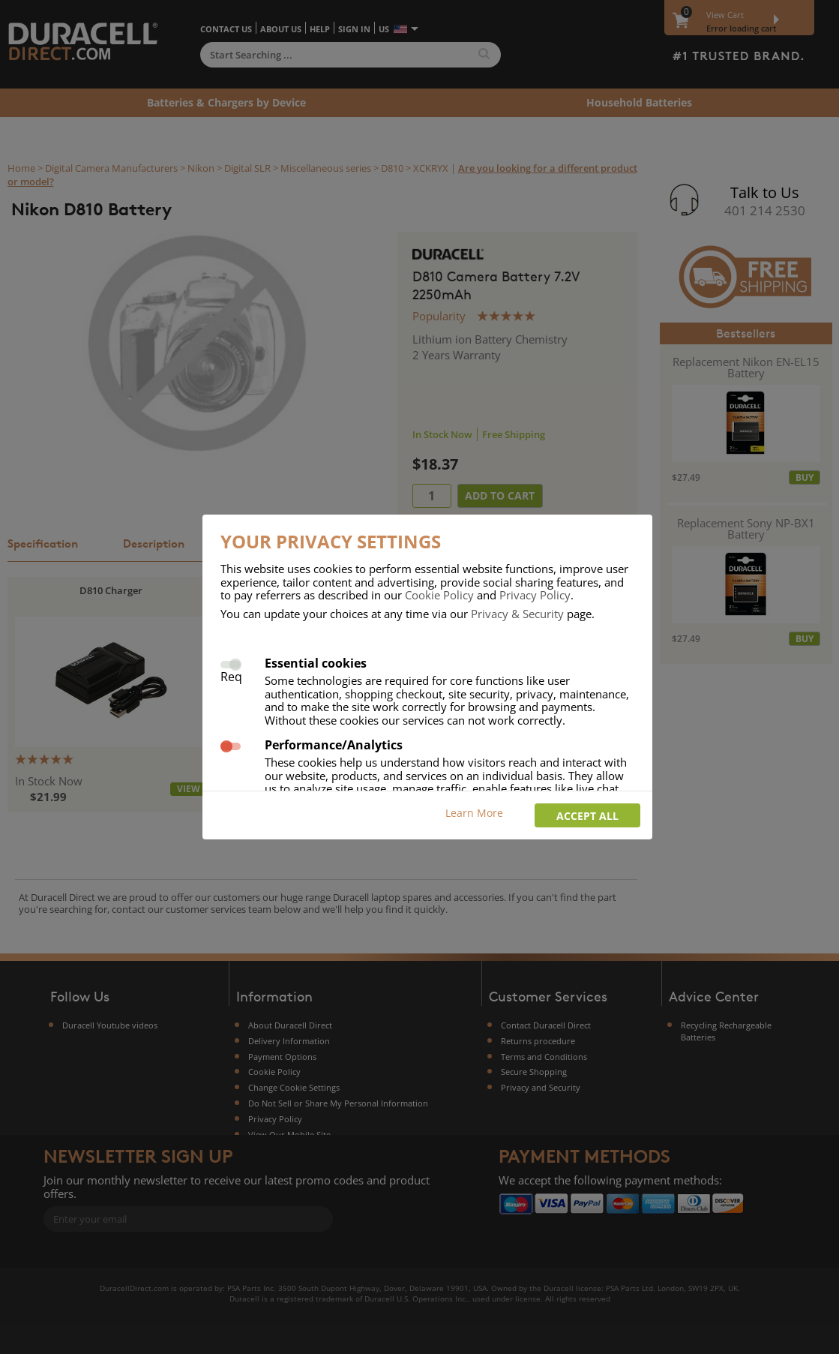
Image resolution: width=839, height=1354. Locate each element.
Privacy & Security (517, 613)
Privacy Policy (535, 594)
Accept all (587, 816)
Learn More (474, 813)
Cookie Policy (439, 594)
